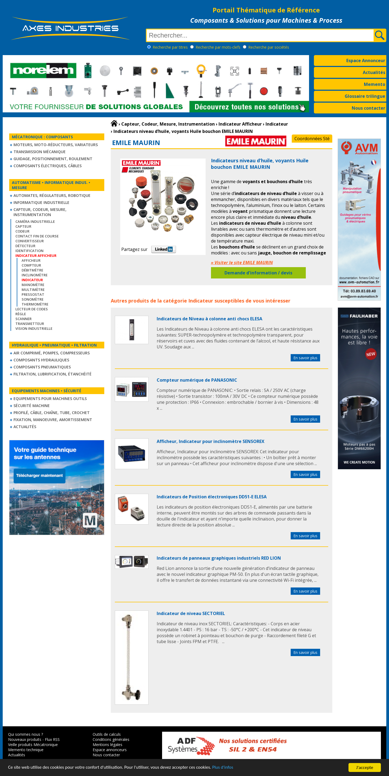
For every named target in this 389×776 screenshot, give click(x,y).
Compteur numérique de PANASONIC (197, 380)
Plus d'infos (223, 768)
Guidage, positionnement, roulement (53, 158)
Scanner (23, 318)
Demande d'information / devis (258, 273)
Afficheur (31, 260)
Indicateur (200, 300)
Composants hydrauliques (41, 359)
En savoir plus (305, 357)
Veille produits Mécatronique (33, 744)
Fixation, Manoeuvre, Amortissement (53, 419)
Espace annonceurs (110, 749)
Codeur (22, 231)
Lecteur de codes (31, 309)
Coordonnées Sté (312, 139)
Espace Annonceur (365, 60)
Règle (20, 313)
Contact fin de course (37, 236)
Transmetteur (29, 323)
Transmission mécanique (40, 151)
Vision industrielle (33, 328)
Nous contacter (368, 108)
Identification (29, 250)
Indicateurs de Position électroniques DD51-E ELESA (212, 497)
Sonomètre (32, 299)
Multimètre (33, 289)
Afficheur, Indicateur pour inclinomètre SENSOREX (210, 441)
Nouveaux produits (24, 739)
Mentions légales (107, 744)
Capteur (23, 226)
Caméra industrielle (35, 221)
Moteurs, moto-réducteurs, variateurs (56, 144)
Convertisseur (29, 240)
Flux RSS (52, 739)
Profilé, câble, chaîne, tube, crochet (52, 412)
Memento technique (25, 749)
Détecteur (25, 245)
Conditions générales (111, 739)
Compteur (31, 265)
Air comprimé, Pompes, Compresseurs (52, 352)
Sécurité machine (32, 405)
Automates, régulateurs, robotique (52, 195)
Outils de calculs (107, 734)
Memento (374, 84)
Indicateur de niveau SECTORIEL (191, 613)
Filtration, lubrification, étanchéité (53, 374)
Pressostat (33, 294)
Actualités (374, 72)
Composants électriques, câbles (48, 165)
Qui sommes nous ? (25, 734)
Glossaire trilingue (365, 96)
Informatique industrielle (41, 202)
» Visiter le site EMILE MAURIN (242, 263)
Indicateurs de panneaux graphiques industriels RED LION (219, 558)
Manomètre (33, 284)
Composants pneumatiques (42, 366)
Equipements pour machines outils (50, 398)
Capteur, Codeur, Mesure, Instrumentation (40, 212)
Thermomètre (35, 304)
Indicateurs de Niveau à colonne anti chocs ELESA (209, 319)
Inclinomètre (35, 275)
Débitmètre (32, 270)
